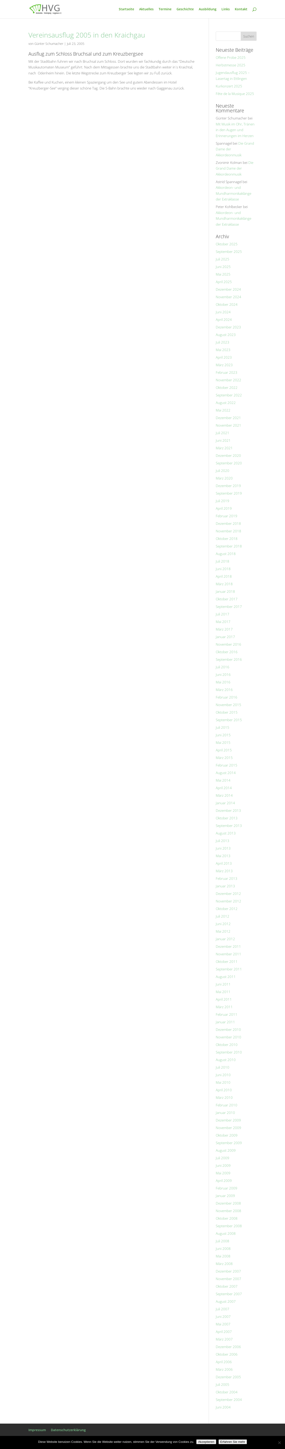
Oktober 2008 (227, 1218)
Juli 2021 (222, 433)
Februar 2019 (226, 516)
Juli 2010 (222, 1067)
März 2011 (224, 1007)
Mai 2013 (223, 855)
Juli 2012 (222, 916)
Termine (165, 9)
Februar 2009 (226, 1188)
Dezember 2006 (228, 1346)
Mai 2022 (223, 410)
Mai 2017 (223, 621)
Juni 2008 (223, 1248)
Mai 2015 (223, 742)
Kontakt (241, 9)
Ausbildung (207, 9)
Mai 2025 (223, 274)
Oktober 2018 (227, 538)
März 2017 (224, 629)
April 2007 (224, 1331)
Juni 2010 (223, 1075)
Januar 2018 (225, 591)
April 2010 (224, 1090)
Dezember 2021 (228, 417)
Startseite (126, 9)
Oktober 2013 (227, 818)
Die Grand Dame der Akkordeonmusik (234, 168)
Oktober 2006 (227, 1354)
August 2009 (226, 1150)
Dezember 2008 (228, 1203)
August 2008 (226, 1233)
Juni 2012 (223, 923)
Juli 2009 (222, 1158)
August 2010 (226, 1059)
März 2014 (224, 795)
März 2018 (224, 584)
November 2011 (228, 954)
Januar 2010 (225, 1112)
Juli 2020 (222, 470)
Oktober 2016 (227, 652)
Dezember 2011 (228, 946)
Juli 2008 (222, 1241)
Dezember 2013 (228, 810)
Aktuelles (146, 9)
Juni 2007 (223, 1316)
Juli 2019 (222, 500)
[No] (279, 1442)
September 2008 (229, 1226)
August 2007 (226, 1301)
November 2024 (228, 297)
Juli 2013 (222, 840)
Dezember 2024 (228, 289)
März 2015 (224, 757)
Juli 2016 (222, 667)
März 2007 (224, 1339)
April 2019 (224, 508)
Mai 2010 (223, 1082)
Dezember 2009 (228, 1120)
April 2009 (224, 1180)
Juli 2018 (222, 561)
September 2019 (229, 493)
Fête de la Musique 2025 (235, 93)
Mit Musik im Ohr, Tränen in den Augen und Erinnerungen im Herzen (235, 130)
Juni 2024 (223, 312)
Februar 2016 (226, 697)
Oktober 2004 (227, 1392)
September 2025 (229, 251)
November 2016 (228, 644)
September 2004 (229, 1399)
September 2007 (229, 1294)
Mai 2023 (223, 349)
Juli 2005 (222, 1384)
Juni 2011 (223, 984)
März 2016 (224, 689)
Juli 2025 (222, 259)
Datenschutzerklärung (68, 1430)
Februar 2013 (226, 878)
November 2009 (228, 1127)
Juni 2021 (223, 440)
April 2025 (224, 281)
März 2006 (224, 1369)
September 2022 (229, 395)
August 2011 (226, 976)
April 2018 (224, 576)
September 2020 (229, 463)
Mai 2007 (223, 1324)
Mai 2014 (223, 780)
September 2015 (229, 720)
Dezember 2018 (228, 523)
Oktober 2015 (227, 712)
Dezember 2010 (228, 1029)
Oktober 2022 (227, 387)
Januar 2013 (225, 886)
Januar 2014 (225, 803)
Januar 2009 (225, 1195)
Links (225, 9)
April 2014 (224, 787)
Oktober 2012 (227, 908)
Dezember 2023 (228, 327)
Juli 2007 (222, 1309)
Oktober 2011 (227, 961)
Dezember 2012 (228, 893)
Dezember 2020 (228, 455)
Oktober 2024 (227, 304)
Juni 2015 (223, 735)
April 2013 (224, 863)
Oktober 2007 (227, 1286)
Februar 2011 (226, 1014)
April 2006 (224, 1362)
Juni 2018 (223, 568)
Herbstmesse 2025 (230, 65)
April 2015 (224, 750)
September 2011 (229, 969)
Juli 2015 (222, 727)
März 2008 (224, 1263)
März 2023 (224, 365)
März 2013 (224, 871)
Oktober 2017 (227, 599)
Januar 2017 (225, 636)
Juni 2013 (223, 848)
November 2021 (228, 425)
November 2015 (228, 704)
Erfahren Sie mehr (232, 1442)
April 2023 (224, 357)
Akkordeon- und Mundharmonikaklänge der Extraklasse (233, 193)
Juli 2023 (222, 342)
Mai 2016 (223, 682)
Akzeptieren (206, 1442)
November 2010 (228, 1037)
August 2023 (226, 334)
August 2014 (226, 772)
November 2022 (228, 380)
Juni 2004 (223, 1407)
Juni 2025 (223, 266)
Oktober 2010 (227, 1044)
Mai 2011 (223, 991)
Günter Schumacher (48, 43)
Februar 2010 (226, 1105)
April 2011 (224, 999)
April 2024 (224, 319)
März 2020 (224, 478)
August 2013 (226, 833)
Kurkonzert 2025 (229, 86)
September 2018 (229, 546)
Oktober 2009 (227, 1135)
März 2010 (224, 1097)
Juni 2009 (223, 1165)
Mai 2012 (223, 931)
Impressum (37, 1430)
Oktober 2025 (227, 244)
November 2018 (228, 531)
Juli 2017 (222, 614)
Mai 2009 (223, 1173)
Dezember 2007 (228, 1271)
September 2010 (229, 1052)
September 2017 (229, 606)
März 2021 (224, 448)
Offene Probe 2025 (231, 57)
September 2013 (229, 825)
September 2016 (229, 659)
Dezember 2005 (228, 1377)
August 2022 (226, 402)
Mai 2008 (223, 1256)
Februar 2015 (226, 765)
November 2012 (228, 901)
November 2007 (228, 1278)
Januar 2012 (225, 939)
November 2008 (228, 1210)
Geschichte (185, 9)
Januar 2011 (225, 1022)
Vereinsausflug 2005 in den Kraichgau (86, 35)
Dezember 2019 (228, 485)
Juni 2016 (223, 674)
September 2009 (229, 1142)
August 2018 (226, 553)
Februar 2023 (226, 372)
